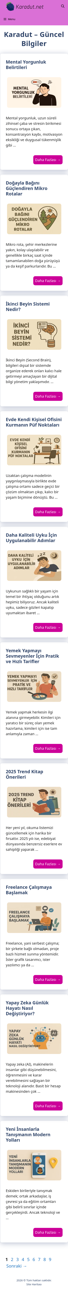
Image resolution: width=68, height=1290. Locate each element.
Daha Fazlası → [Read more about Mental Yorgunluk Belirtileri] (48, 159)
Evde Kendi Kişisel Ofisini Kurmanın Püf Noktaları (34, 422)
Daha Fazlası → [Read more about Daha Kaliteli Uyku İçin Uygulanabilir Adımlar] (48, 627)
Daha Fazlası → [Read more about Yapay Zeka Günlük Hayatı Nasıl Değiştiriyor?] (48, 1105)
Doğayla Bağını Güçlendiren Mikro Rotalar (26, 188)
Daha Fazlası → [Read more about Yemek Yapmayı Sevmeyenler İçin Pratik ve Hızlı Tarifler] (48, 748)
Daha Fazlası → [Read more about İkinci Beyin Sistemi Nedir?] (48, 396)
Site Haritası (34, 1284)
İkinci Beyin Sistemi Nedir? (28, 306)
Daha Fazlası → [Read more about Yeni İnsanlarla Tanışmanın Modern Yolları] (48, 1232)
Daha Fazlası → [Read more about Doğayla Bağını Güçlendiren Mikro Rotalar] (48, 280)
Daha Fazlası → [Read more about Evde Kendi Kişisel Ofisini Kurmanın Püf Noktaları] (48, 511)
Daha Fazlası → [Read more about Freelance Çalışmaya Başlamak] (48, 979)
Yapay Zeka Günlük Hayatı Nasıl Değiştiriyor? (27, 1007)
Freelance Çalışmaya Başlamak (29, 890)
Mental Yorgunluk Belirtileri (26, 64)
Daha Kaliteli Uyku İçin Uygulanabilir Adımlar (31, 537)
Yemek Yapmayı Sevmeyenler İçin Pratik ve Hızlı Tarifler (32, 655)
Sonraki (16, 1266)
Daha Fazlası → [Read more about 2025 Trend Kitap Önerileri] (48, 863)
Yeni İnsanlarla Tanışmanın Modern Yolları (28, 1134)
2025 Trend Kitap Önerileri (24, 774)
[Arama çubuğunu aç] (63, 6)
